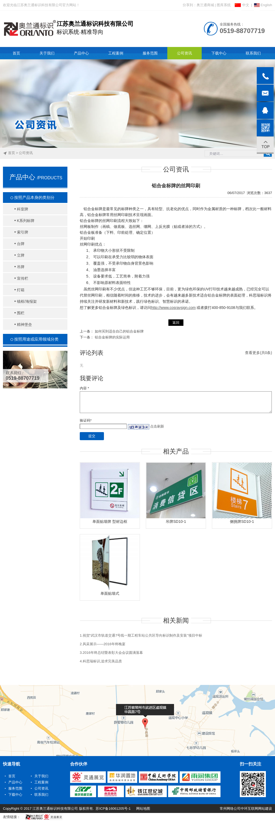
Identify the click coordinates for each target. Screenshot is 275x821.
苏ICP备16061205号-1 (113, 809)
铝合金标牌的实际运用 (112, 337)
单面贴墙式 (109, 593)
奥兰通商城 (205, 5)
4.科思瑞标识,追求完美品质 (101, 661)
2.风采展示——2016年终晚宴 (102, 644)
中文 (242, 5)
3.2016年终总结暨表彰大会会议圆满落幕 (111, 653)
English (263, 5)
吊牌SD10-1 (176, 521)
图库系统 (224, 5)
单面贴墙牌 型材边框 (109, 521)
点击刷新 (157, 426)
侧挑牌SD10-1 (242, 521)
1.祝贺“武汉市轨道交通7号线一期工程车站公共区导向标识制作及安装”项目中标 (141, 635)
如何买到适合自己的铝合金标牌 (119, 331)
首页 (11, 153)
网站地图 (143, 809)
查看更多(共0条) (258, 353)
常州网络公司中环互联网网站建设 (246, 809)
